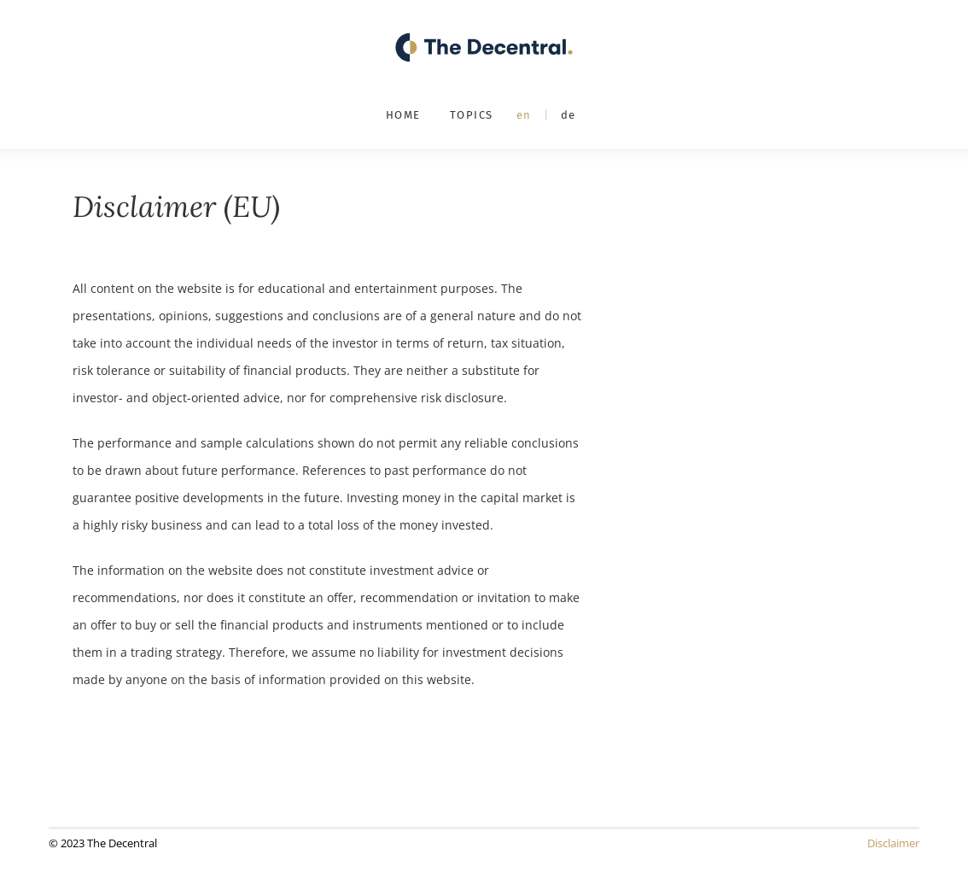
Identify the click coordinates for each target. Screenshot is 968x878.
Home (403, 114)
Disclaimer (893, 843)
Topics (471, 114)
